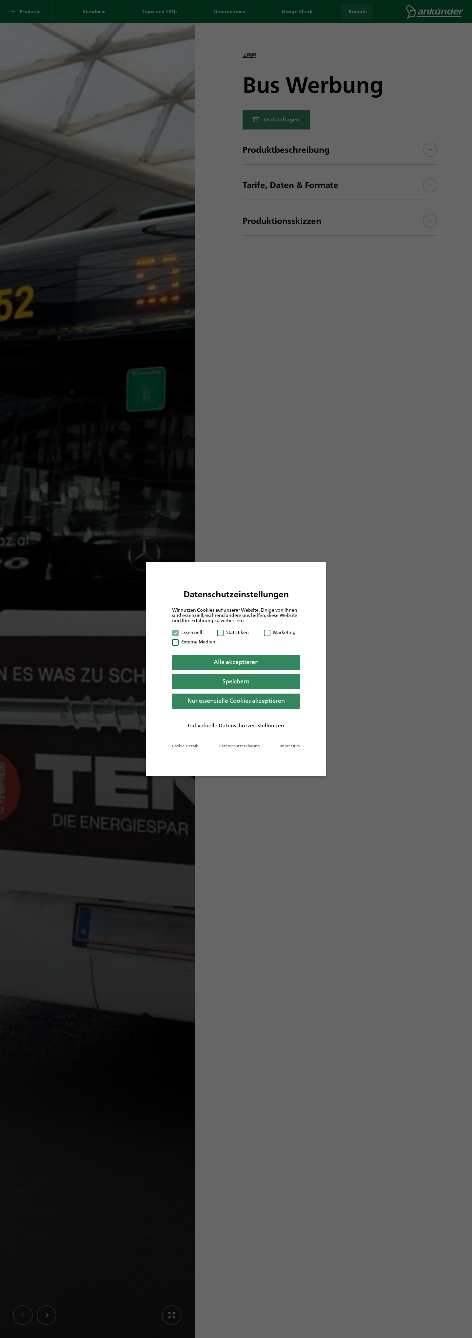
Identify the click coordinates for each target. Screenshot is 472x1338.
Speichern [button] (236, 681)
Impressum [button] (290, 746)
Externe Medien (193, 641)
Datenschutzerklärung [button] (239, 746)
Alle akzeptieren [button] (236, 662)
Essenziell (187, 632)
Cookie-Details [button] (185, 746)
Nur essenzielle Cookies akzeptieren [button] (236, 701)
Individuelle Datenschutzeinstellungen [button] (236, 725)
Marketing (280, 632)
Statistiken (233, 632)
